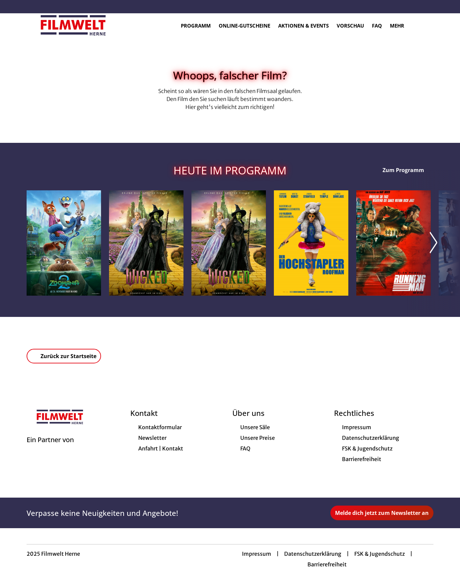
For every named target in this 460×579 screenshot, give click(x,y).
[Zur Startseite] (73, 25)
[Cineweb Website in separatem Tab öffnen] (50, 448)
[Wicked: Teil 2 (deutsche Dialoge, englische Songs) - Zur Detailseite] (228, 243)
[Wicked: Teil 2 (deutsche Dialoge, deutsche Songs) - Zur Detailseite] (146, 243)
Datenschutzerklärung (312, 553)
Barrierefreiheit (327, 564)
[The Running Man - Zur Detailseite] (393, 243)
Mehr (401, 25)
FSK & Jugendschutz (379, 553)
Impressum (256, 553)
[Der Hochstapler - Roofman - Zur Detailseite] (311, 243)
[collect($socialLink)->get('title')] (12, 6)
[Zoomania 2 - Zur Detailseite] (64, 243)
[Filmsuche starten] (426, 25)
